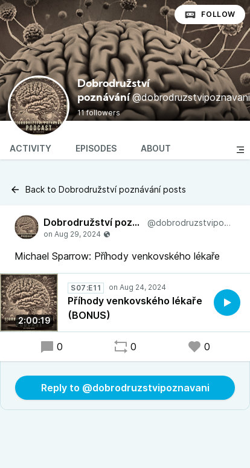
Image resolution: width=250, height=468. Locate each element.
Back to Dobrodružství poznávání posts (98, 189)
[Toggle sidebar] (240, 149)
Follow (210, 14)
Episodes (96, 148)
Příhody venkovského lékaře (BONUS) (135, 308)
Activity (30, 148)
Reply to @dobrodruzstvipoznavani (125, 388)
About (156, 148)
